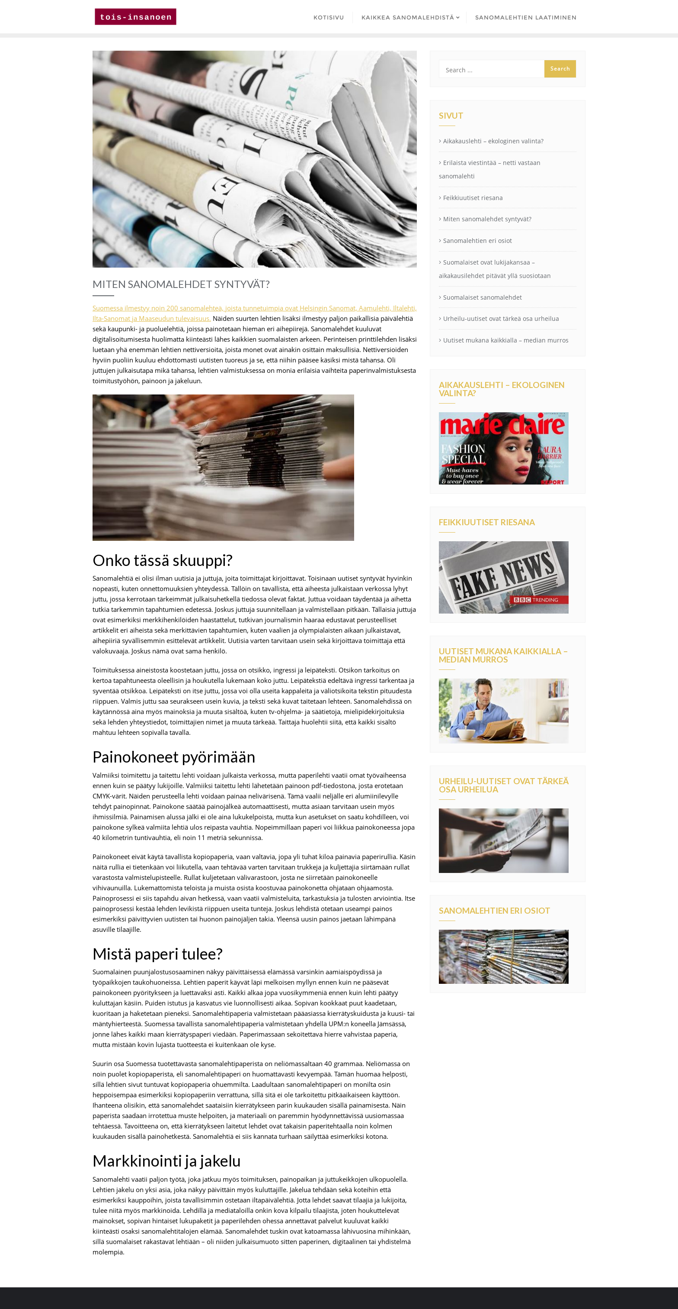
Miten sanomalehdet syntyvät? (487, 219)
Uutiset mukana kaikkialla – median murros (506, 340)
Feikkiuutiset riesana (473, 198)
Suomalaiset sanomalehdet (482, 297)
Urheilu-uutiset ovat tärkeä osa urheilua (501, 318)
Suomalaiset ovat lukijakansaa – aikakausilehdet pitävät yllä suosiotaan (495, 269)
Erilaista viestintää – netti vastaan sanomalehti (489, 169)
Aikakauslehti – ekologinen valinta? (493, 141)
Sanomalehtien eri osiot (477, 240)
